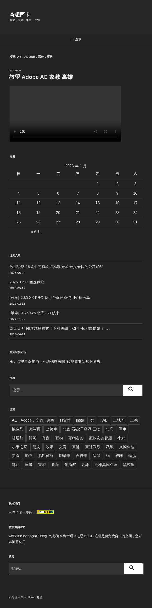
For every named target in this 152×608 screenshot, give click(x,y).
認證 (96, 456)
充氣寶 (34, 429)
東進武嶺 (92, 447)
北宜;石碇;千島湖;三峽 (81, 429)
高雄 (85, 465)
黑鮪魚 (128, 465)
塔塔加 (17, 438)
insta (80, 420)
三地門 (119, 420)
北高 (109, 429)
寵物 (59, 438)
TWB (103, 420)
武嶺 (110, 447)
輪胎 (132, 456)
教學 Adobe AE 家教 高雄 (41, 77)
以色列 (17, 429)
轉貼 (16, 465)
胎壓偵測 (45, 456)
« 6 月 (36, 232)
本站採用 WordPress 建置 (26, 597)
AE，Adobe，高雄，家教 (33, 420)
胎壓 (29, 456)
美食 (16, 456)
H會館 (65, 420)
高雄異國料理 (106, 465)
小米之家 (19, 447)
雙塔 (42, 465)
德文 (36, 447)
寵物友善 (76, 438)
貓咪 (119, 456)
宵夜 (46, 438)
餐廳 (55, 465)
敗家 (49, 447)
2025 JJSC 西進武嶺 (27, 282)
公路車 (51, 429)
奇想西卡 (20, 14)
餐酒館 (70, 465)
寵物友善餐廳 (100, 438)
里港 (29, 465)
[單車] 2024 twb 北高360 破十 (35, 313)
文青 (63, 447)
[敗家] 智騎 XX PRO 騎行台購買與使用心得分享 (50, 298)
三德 (134, 420)
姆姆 (32, 438)
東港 (76, 447)
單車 (123, 429)
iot (92, 420)
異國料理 (126, 447)
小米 (121, 438)
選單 (76, 39)
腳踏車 (64, 456)
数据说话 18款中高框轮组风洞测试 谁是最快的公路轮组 (57, 267)
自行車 (81, 456)
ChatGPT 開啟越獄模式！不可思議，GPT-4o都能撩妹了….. (60, 328)
